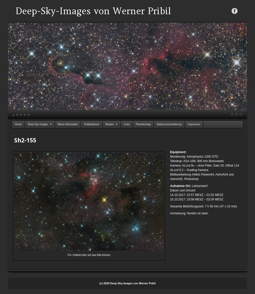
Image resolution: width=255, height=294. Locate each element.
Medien (111, 124)
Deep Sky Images (39, 124)
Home (18, 124)
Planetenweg (143, 124)
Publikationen (91, 124)
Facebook (235, 11)
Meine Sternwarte (68, 124)
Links (127, 124)
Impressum (194, 124)
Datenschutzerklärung (169, 124)
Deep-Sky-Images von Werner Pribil (93, 11)
